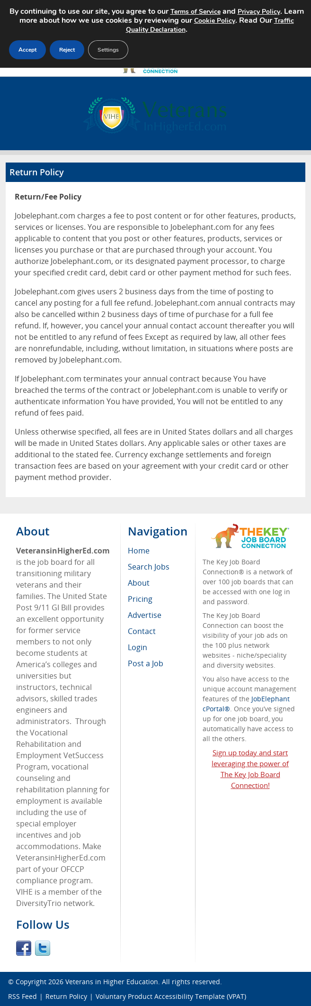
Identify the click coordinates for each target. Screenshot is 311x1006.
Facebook (23, 948)
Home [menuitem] (139, 550)
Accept (27, 50)
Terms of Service (195, 11)
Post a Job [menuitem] (145, 663)
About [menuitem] (139, 583)
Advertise (144, 615)
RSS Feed (22, 996)
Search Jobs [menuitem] (148, 567)
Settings (108, 50)
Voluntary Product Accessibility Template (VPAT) (171, 996)
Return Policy (66, 996)
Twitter (42, 948)
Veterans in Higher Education (111, 981)
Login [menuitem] (137, 647)
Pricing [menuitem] (140, 599)
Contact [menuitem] (142, 631)
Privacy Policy (259, 11)
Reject (67, 50)
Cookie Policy (214, 20)
